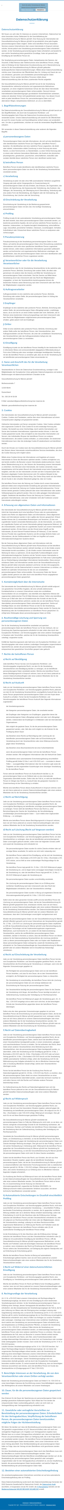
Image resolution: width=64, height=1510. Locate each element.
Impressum (26, 1503)
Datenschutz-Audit (49, 1484)
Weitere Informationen (27, 9)
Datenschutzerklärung (35, 1503)
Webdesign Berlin (51, 1505)
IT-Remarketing (42, 1487)
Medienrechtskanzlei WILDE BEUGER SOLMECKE (20, 1489)
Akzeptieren (40, 10)
